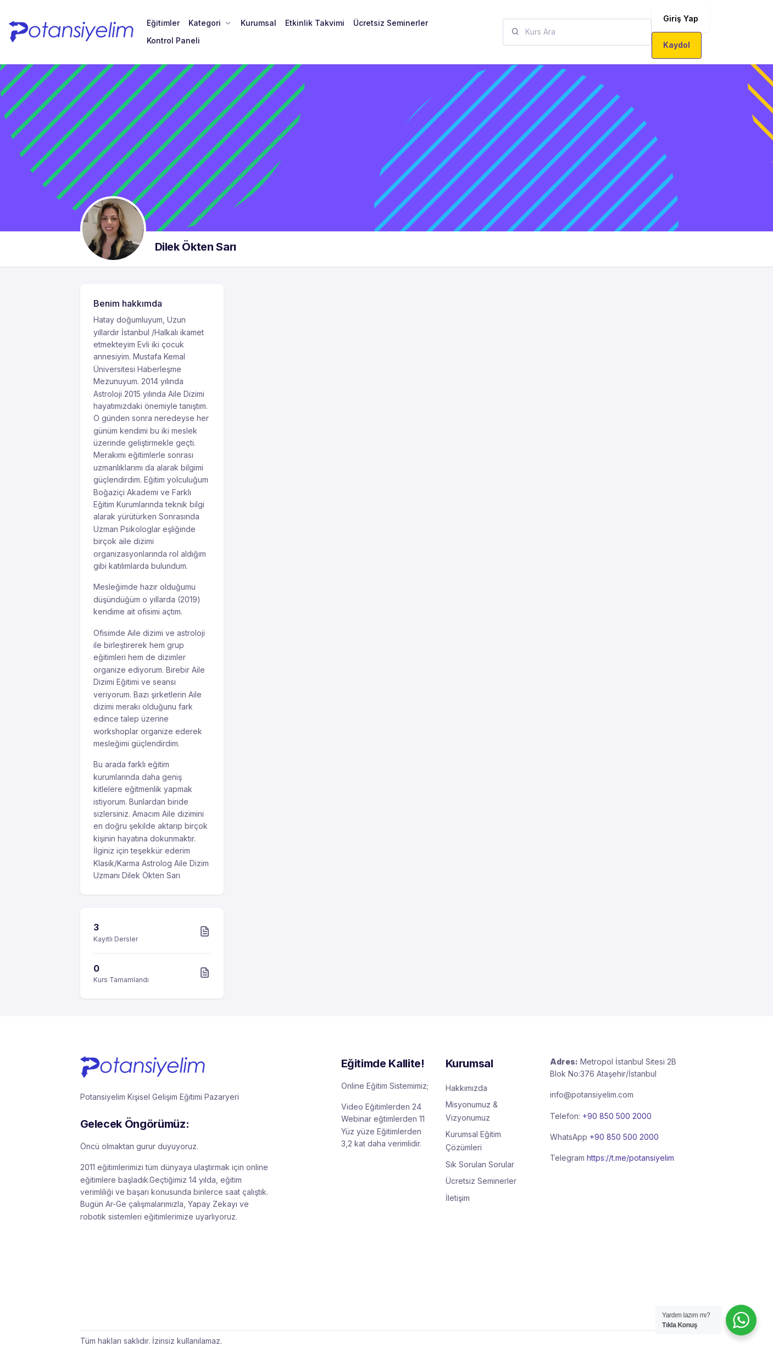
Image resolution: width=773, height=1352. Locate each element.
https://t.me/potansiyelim (630, 1157)
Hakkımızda (466, 1088)
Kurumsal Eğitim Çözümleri (473, 1140)
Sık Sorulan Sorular (480, 1164)
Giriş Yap (680, 18)
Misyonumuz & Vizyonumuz (472, 1111)
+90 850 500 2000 (617, 1116)
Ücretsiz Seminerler (481, 1180)
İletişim (458, 1198)
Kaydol (676, 44)
